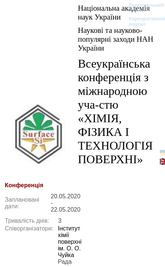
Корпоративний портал (142, 21)
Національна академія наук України (114, 12)
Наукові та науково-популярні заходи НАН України (115, 39)
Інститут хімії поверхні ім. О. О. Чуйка (70, 241)
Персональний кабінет (142, 7)
